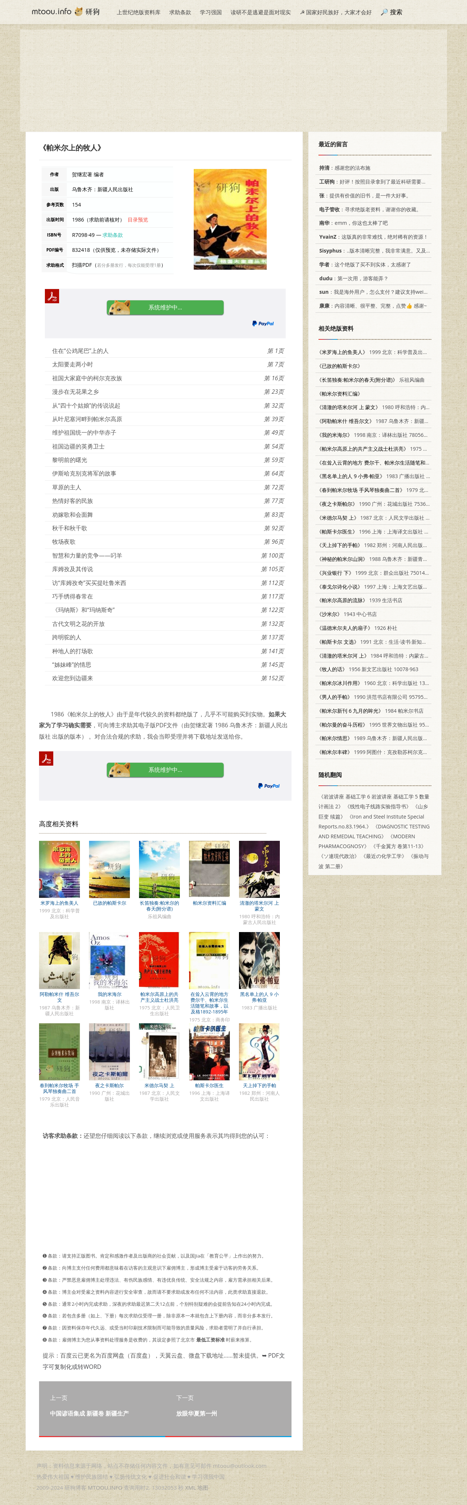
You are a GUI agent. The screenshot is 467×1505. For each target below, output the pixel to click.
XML (190, 1487)
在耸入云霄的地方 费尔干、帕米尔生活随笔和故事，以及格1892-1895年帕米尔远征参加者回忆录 (209, 1009)
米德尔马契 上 (159, 1085)
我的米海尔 (109, 994)
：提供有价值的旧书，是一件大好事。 (364, 195)
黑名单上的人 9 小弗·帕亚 (259, 997)
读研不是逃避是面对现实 (261, 12)
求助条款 (180, 12)
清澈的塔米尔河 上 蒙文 (259, 906)
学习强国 (211, 12)
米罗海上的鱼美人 (59, 903)
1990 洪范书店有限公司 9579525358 (377, 696)
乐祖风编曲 (371, 379)
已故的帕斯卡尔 (109, 903)
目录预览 (138, 219)
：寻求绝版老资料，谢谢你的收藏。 (369, 209)
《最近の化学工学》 (384, 855)
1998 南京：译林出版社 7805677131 (377, 434)
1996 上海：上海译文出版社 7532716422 (385, 531)
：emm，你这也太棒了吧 (352, 222)
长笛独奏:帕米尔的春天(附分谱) (159, 906)
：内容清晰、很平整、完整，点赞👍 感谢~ (372, 305)
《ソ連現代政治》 (339, 855)
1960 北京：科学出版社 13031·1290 (382, 683)
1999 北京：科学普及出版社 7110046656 (390, 352)
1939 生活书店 (359, 600)
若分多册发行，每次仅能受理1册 (129, 265)
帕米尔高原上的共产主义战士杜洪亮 (159, 997)
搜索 (396, 12)
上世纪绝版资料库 (139, 12)
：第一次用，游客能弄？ (353, 278)
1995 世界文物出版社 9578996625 (382, 724)
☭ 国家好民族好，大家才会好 (336, 12)
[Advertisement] (233, 81)
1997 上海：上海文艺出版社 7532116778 (388, 586)
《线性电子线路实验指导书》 (378, 806)
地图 (202, 1487)
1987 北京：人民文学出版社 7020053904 (386, 517)
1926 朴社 (357, 627)
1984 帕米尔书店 (370, 710)
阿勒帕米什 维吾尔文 (59, 997)
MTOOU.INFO (105, 1487)
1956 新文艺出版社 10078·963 (367, 669)
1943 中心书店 (347, 614)
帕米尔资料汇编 (209, 903)
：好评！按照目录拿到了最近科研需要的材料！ (379, 181)
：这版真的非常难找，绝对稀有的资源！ (372, 236)
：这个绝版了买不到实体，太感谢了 (364, 264)
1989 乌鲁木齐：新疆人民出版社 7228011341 (388, 738)
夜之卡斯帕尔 (109, 1085)
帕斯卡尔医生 (209, 1085)
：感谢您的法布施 (343, 167)
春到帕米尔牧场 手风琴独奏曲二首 (59, 1088)
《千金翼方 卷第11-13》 (398, 846)
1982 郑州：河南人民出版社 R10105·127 (387, 545)
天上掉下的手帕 (259, 1085)
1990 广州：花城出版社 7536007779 (380, 503)
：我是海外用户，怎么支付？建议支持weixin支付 (379, 291)
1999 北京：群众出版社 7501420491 (378, 572)
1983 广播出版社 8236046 (382, 476)
